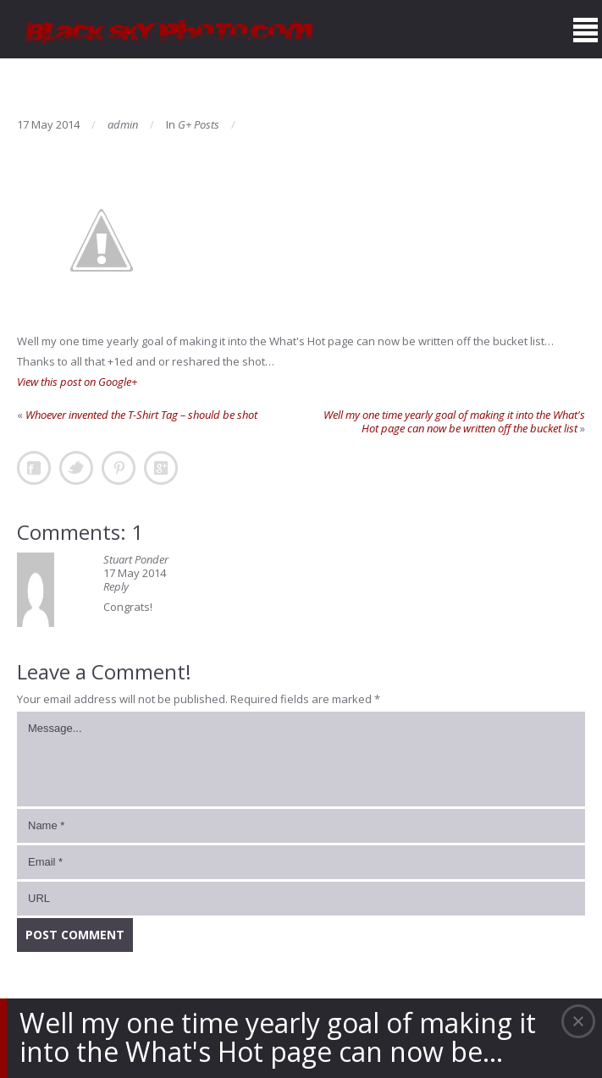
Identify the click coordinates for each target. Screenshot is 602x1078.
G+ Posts (198, 124)
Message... (301, 759)
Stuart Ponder (135, 559)
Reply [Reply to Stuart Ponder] (116, 586)
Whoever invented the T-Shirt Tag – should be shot (141, 414)
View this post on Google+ (77, 381)
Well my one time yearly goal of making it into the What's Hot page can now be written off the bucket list (454, 421)
